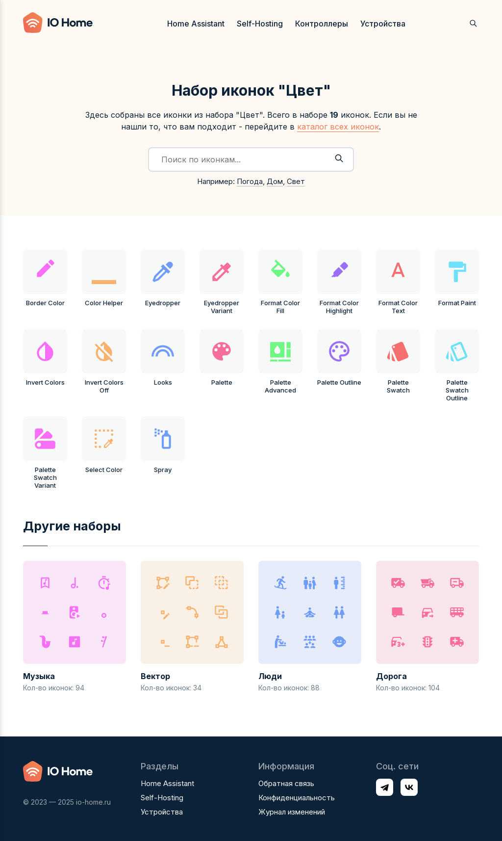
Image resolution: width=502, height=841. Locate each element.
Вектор (155, 676)
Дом (275, 181)
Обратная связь (286, 783)
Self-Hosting (260, 23)
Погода (250, 181)
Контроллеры (321, 23)
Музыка (39, 676)
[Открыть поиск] (473, 23)
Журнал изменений (291, 811)
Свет (296, 181)
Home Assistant (196, 23)
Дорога (391, 676)
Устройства (382, 23)
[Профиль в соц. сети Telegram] (384, 787)
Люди (270, 676)
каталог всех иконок (338, 126)
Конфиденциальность (296, 797)
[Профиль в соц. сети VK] (409, 787)
